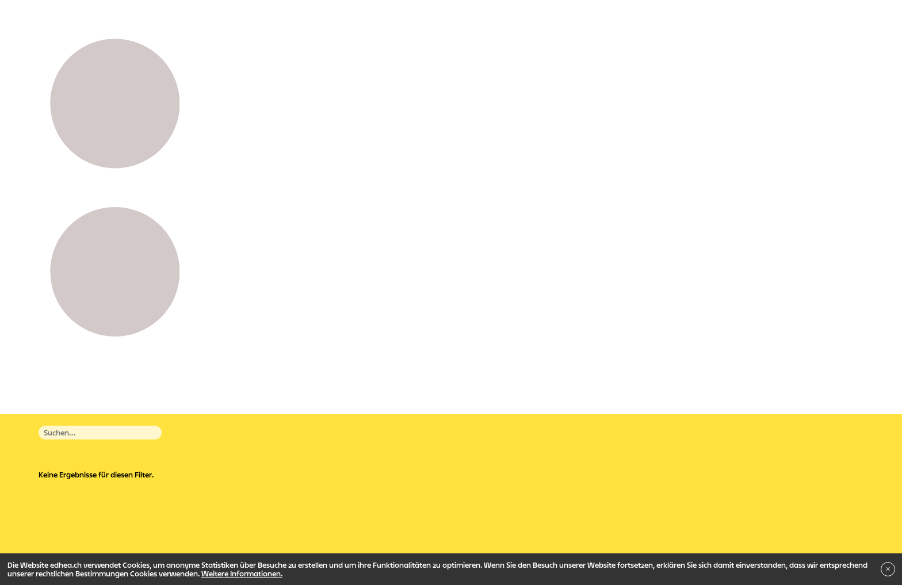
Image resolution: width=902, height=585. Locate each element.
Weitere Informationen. (241, 573)
